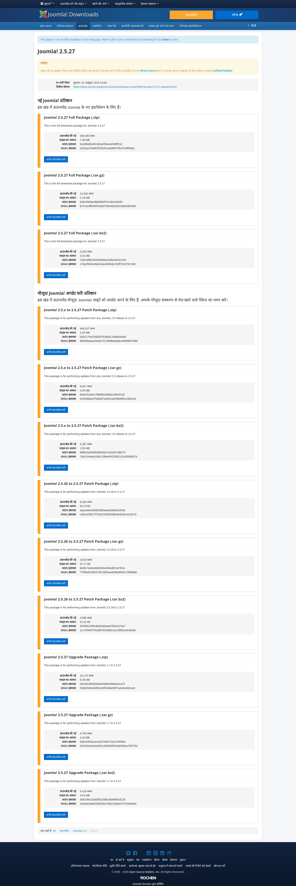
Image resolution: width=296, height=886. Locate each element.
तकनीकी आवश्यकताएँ (132, 25)
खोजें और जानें (100, 3)
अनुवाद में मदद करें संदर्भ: (170, 865)
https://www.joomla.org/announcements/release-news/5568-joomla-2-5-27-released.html (125, 86)
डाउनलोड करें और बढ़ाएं (73, 3)
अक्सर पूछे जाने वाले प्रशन (161, 25)
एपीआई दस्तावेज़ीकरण (190, 25)
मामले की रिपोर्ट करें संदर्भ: (198, 865)
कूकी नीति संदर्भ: (118, 865)
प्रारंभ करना (46, 25)
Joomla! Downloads (69, 14)
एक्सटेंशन (97, 25)
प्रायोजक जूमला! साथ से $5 (142, 865)
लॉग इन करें (219, 865)
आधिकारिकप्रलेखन (223, 70)
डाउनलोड (191, 15)
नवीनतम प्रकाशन (65, 25)
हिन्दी (252, 25)
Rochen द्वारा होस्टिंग (148, 883)
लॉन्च (237, 15)
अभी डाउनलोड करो (56, 159)
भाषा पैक (111, 25)
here (166, 39)
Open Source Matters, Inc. (144, 871)
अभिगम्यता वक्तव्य (80, 865)
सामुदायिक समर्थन (125, 3)
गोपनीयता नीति (99, 865)
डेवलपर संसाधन (150, 3)
